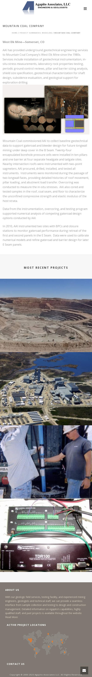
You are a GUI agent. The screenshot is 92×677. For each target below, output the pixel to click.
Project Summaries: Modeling (36, 33)
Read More (11, 617)
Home (15, 33)
